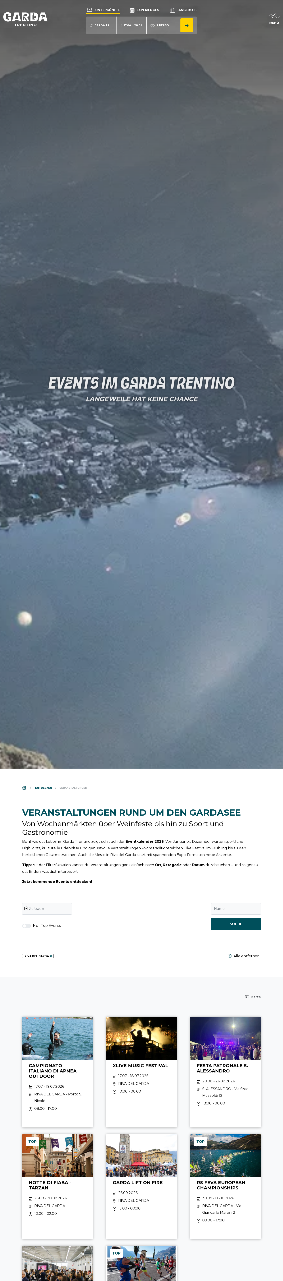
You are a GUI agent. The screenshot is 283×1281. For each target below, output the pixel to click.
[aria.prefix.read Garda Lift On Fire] (141, 1186)
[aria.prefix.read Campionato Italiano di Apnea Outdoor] (57, 1072)
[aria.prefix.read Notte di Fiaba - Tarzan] (57, 1186)
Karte (253, 997)
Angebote (183, 10)
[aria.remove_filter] (51, 956)
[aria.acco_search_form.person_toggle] (162, 25)
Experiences (144, 10)
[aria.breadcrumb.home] (24, 787)
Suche (236, 924)
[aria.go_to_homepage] (25, 19)
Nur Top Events (41, 926)
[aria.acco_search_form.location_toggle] (101, 25)
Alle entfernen (244, 956)
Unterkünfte (103, 10)
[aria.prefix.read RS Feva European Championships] (225, 1186)
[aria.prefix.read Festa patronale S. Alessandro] (225, 1072)
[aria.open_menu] (274, 19)
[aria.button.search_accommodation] (186, 25)
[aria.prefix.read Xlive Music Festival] (141, 1072)
